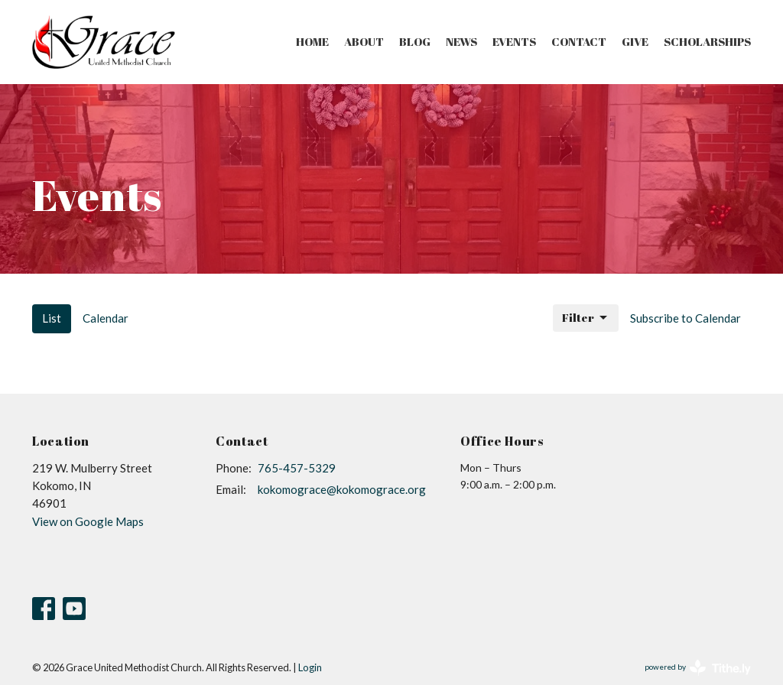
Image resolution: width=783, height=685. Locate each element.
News (461, 41)
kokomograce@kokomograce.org (342, 489)
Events (514, 41)
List (51, 318)
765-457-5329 (297, 468)
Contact (578, 41)
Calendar (105, 318)
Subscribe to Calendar (685, 318)
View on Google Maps (88, 521)
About (364, 41)
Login (310, 667)
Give (635, 41)
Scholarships (707, 41)
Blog (414, 41)
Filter (585, 318)
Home (312, 41)
